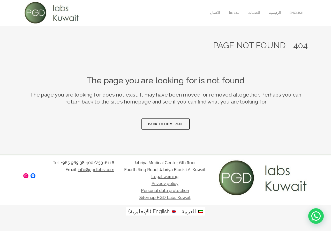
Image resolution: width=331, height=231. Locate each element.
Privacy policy (165, 183)
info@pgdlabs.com (96, 169)
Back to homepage (165, 124)
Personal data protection (165, 190)
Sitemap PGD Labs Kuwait (165, 197)
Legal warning (164, 176)
